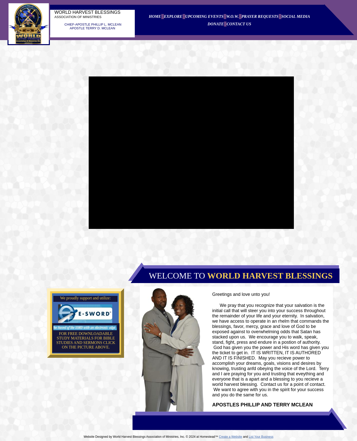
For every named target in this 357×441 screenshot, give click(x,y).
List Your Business (261, 436)
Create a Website (230, 436)
